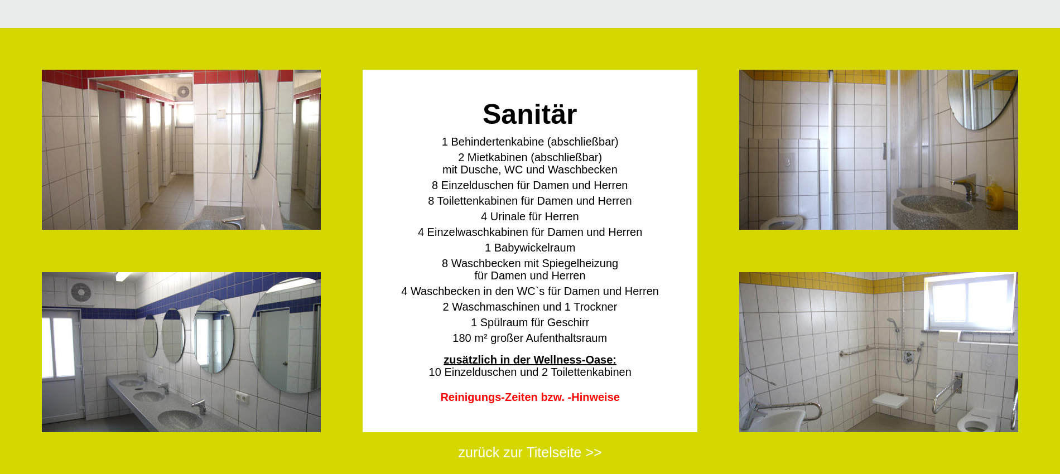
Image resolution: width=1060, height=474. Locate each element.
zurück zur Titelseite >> (530, 452)
